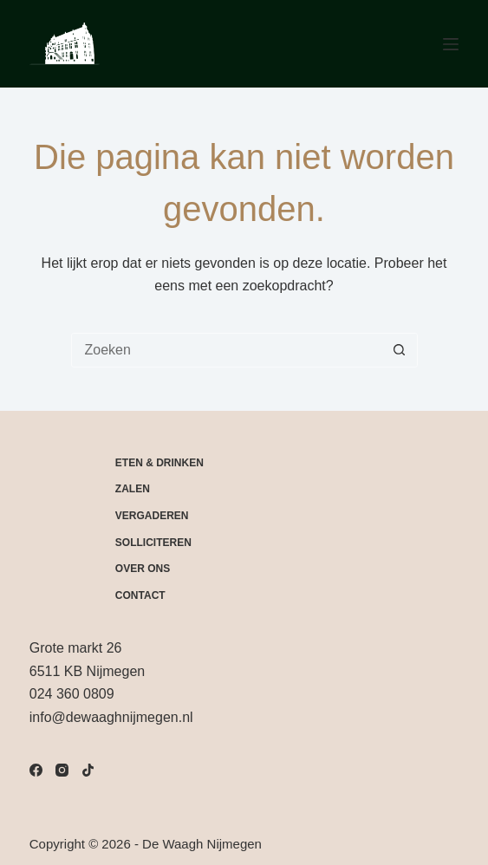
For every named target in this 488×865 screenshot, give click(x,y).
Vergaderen (152, 516)
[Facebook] (35, 770)
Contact (140, 595)
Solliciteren (153, 543)
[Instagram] (61, 770)
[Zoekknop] (399, 350)
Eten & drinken (159, 463)
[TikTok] (87, 770)
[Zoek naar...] (227, 350)
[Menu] (451, 44)
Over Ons (142, 569)
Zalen (132, 489)
